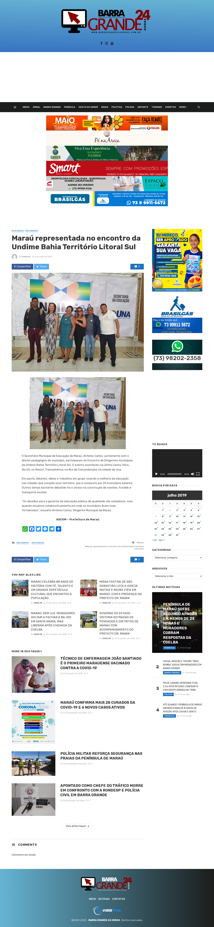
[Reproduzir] (156, 474)
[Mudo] (192, 474)
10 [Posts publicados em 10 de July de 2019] (177, 516)
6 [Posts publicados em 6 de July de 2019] (198, 510)
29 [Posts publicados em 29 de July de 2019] (162, 535)
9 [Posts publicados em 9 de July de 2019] (170, 516)
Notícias (104, 899)
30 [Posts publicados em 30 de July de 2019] (170, 535)
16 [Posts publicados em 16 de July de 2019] (170, 523)
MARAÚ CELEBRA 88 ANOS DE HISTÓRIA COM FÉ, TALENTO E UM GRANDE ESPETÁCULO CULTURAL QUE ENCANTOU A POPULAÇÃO (52, 590)
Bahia (104, 107)
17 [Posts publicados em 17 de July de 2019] (177, 523)
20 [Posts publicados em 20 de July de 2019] (198, 523)
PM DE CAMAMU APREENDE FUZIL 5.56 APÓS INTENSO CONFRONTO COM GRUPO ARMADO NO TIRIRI (180, 686)
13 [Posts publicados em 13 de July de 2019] (198, 516)
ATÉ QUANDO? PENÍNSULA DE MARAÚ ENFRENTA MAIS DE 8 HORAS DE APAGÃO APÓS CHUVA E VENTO (182, 708)
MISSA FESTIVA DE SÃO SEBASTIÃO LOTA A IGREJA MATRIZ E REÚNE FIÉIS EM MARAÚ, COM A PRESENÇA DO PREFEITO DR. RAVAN (120, 590)
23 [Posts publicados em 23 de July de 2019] (170, 529)
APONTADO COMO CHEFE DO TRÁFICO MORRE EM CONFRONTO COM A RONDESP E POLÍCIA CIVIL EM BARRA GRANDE (101, 790)
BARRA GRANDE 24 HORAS (104, 920)
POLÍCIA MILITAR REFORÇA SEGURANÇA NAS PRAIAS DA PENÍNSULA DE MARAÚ (101, 755)
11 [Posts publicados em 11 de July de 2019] (184, 516)
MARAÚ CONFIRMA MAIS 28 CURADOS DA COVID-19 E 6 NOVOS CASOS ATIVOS (97, 704)
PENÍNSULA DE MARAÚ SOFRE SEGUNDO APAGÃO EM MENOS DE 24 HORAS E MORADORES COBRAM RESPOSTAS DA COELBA (180, 623)
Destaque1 (18, 231)
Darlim (26, 256)
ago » (162, 540)
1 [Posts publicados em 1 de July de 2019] (162, 510)
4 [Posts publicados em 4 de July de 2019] (184, 510)
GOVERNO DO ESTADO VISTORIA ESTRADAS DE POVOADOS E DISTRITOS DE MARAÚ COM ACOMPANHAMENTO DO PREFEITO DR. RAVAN (118, 623)
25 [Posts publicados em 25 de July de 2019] (184, 529)
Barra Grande (52, 107)
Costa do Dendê (88, 107)
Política (117, 107)
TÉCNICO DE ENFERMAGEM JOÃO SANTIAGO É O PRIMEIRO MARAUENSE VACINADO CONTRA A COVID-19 (100, 663)
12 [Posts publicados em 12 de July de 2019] (191, 516)
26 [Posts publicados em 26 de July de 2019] (191, 529)
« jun (154, 540)
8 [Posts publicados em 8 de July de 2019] (163, 516)
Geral (36, 107)
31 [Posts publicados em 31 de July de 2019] (177, 535)
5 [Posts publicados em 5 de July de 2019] (191, 510)
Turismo (156, 107)
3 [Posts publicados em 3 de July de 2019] (177, 510)
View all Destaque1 (78, 826)
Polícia (129, 107)
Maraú (141, 542)
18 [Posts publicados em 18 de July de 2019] (184, 523)
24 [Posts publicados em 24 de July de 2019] (177, 529)
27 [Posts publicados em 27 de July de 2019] (198, 529)
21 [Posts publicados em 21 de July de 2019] (155, 529)
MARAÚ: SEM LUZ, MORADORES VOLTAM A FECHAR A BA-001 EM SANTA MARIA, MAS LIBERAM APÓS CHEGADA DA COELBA (53, 621)
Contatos (118, 899)
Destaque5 (31, 231)
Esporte (143, 107)
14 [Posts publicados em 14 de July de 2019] (155, 523)
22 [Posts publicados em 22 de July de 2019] (162, 529)
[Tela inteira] (198, 474)
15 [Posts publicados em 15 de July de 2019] (163, 523)
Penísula (69, 107)
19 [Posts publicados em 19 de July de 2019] (191, 523)
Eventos (170, 107)
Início (26, 107)
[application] (177, 463)
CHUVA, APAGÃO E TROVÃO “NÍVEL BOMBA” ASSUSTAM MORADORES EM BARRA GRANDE (182, 665)
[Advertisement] (107, 77)
